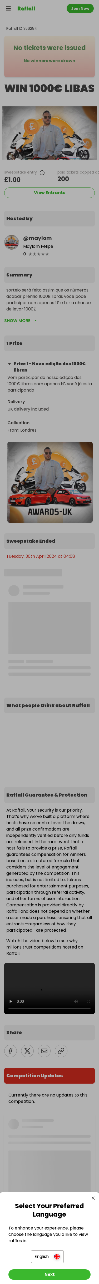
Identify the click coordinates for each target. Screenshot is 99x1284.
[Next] (49, 1274)
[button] (47, 1256)
